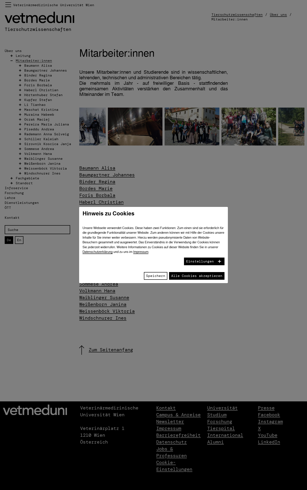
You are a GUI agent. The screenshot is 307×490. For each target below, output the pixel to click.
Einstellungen (200, 261)
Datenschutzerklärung (98, 252)
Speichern (155, 276)
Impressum (140, 252)
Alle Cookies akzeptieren (196, 276)
